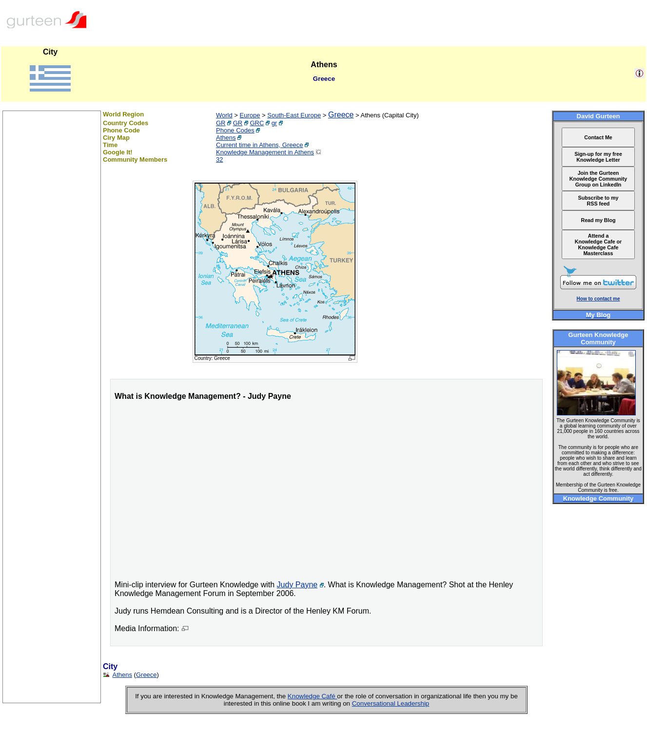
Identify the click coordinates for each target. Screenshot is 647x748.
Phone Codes (235, 130)
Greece (340, 115)
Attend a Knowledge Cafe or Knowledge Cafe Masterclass (598, 244)
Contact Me (598, 137)
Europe (250, 115)
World (224, 115)
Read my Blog (598, 220)
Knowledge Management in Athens (265, 152)
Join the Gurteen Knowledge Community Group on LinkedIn (598, 178)
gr (274, 123)
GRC (257, 123)
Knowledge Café (312, 696)
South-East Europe (294, 115)
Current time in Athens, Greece (259, 145)
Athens (225, 137)
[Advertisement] (52, 557)
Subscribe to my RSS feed (598, 200)
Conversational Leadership (391, 703)
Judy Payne (297, 584)
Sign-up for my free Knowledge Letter (598, 157)
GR (221, 123)
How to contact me (598, 298)
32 (219, 159)
